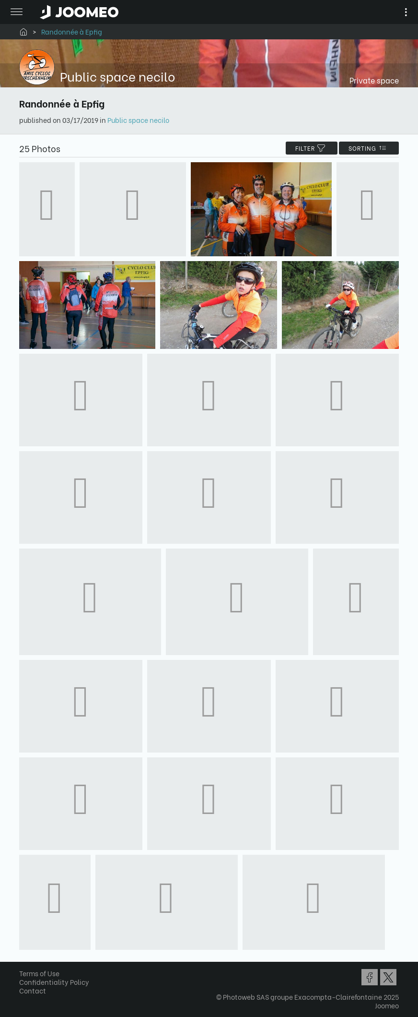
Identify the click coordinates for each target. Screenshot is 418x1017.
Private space (374, 79)
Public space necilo (138, 120)
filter (311, 148)
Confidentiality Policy (54, 982)
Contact (32, 990)
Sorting (368, 148)
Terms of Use (39, 973)
